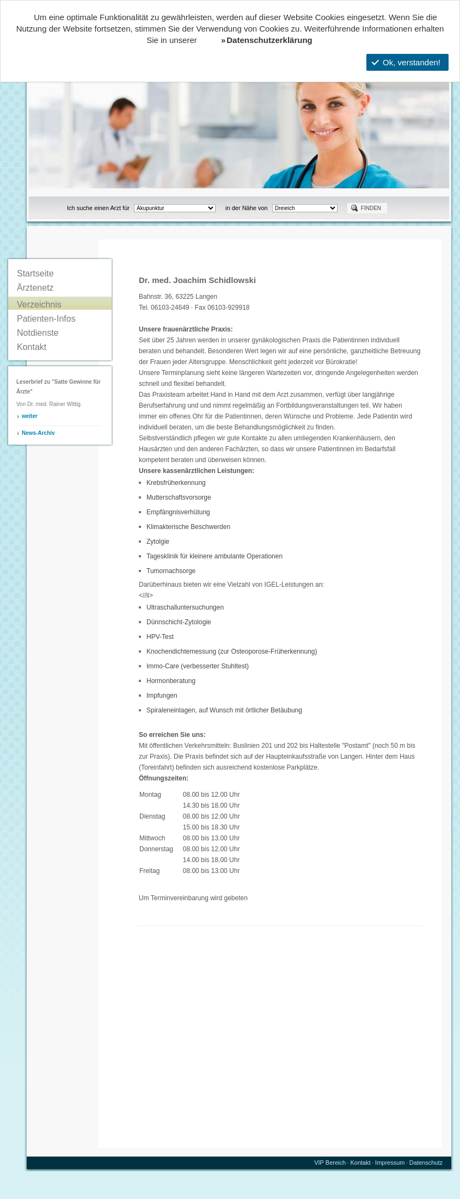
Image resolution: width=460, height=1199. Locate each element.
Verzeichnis (39, 304)
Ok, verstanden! (406, 62)
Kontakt (31, 347)
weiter (30, 416)
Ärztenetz (35, 287)
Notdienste (38, 332)
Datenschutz (426, 1162)
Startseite (35, 273)
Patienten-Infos (46, 318)
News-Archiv (38, 433)
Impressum (389, 1162)
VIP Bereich (330, 1162)
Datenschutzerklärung (269, 40)
